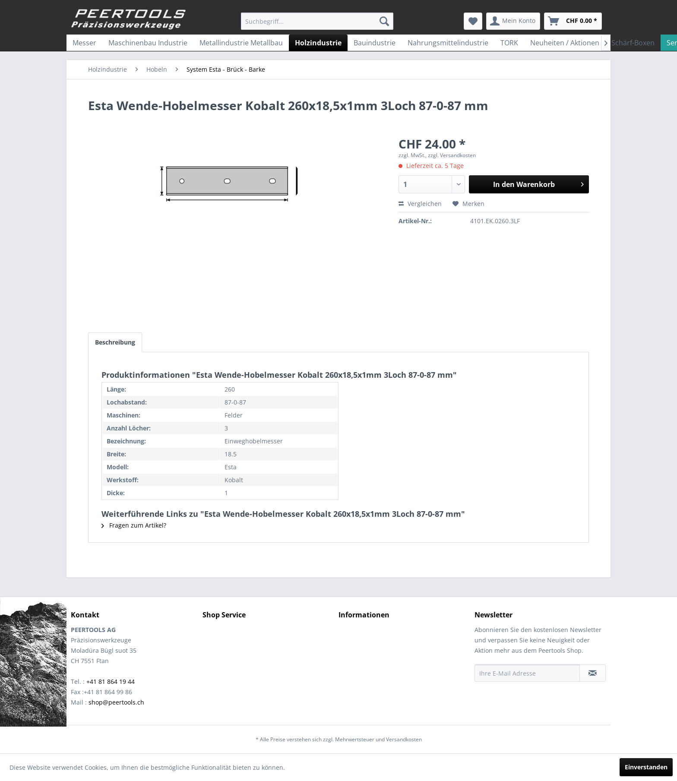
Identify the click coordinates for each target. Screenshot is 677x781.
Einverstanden (646, 767)
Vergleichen (420, 203)
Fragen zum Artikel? (133, 525)
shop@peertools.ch (116, 702)
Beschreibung (115, 342)
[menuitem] (317, 21)
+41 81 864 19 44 (110, 681)
